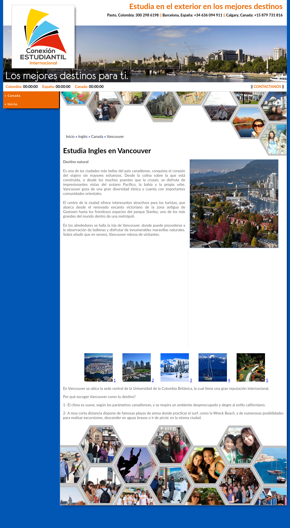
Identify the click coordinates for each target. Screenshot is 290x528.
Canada (97, 136)
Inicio (70, 136)
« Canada (12, 95)
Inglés (82, 136)
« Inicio (11, 104)
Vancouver (115, 136)
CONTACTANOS (267, 86)
